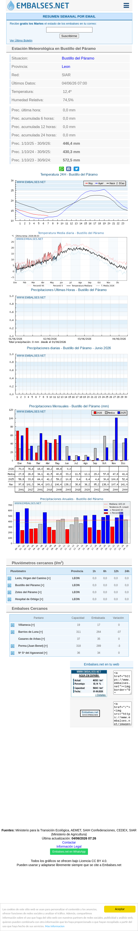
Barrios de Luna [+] (30, 631)
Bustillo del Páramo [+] (29, 585)
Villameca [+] (26, 624)
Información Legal (69, 846)
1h (94, 571)
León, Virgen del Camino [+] (32, 578)
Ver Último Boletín (21, 40)
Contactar (69, 842)
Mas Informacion (100, 926)
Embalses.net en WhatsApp (68, 851)
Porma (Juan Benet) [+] (33, 645)
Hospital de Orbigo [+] (29, 599)
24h (127, 571)
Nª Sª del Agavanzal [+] (32, 652)
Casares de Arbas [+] (31, 638)
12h (116, 571)
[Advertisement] (37, 691)
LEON (76, 578)
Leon (66, 66)
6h (104, 571)
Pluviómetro (18, 571)
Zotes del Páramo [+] (28, 592)
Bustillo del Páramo (78, 58)
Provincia (77, 571)
